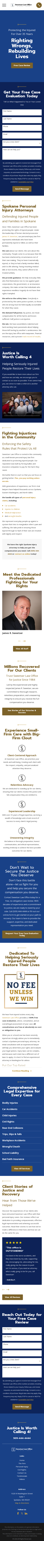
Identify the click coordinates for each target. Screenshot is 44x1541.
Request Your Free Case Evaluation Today (22, 934)
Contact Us (21, 1473)
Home (22, 1460)
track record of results (31, 336)
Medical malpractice (13, 512)
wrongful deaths (14, 516)
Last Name (7, 119)
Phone (5, 127)
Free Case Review (22, 65)
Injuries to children (12, 509)
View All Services (22, 1168)
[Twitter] (22, 1513)
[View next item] (24, 641)
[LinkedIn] (26, 1513)
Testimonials (22, 1476)
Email (5, 134)
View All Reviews (12, 1297)
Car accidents (10, 505)
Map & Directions (22, 1503)
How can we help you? (11, 150)
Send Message (22, 189)
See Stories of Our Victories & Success (22, 711)
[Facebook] (18, 1513)
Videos (22, 1479)
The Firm (22, 1463)
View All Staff (22, 648)
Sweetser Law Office (10, 1017)
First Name (7, 111)
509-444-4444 (22, 1438)
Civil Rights (22, 1470)
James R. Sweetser (9, 236)
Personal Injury (22, 1466)
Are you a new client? (11, 142)
